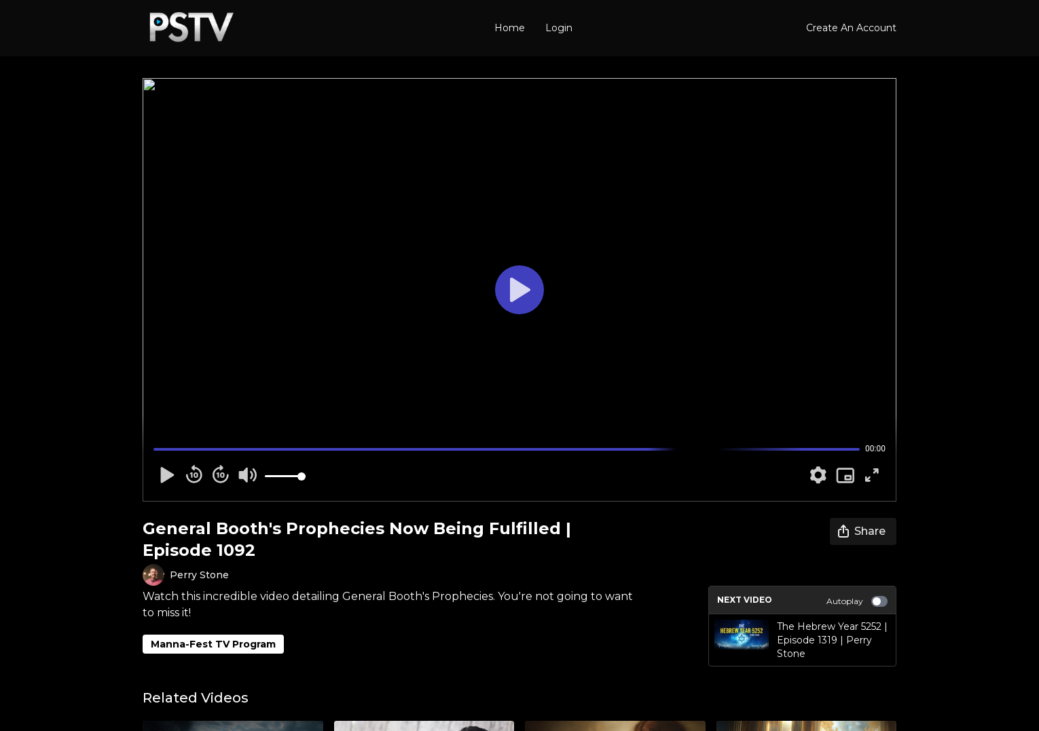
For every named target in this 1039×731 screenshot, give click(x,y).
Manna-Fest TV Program (213, 644)
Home (509, 28)
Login (558, 28)
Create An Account (851, 28)
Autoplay (857, 601)
